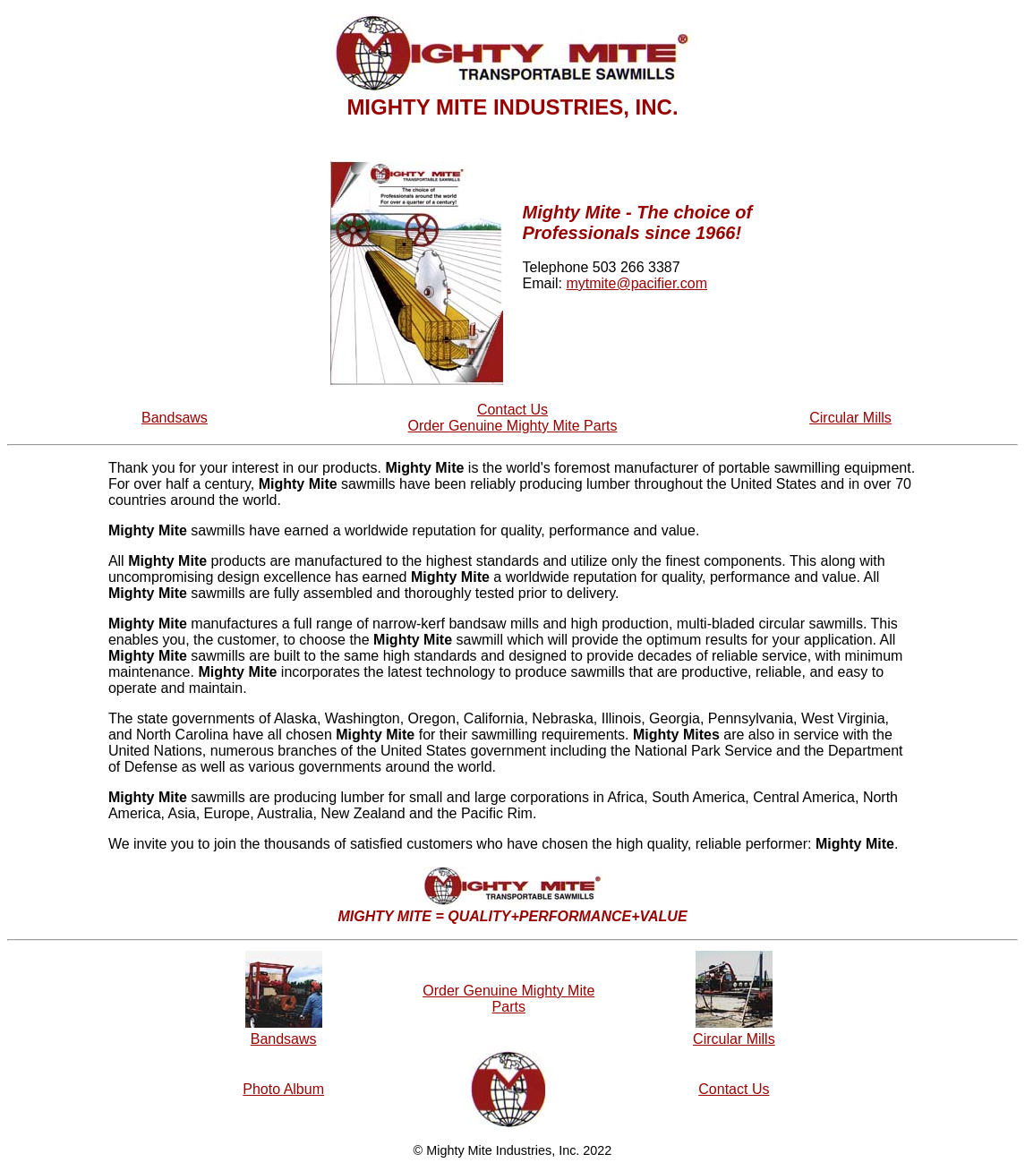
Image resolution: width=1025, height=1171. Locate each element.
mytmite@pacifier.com (636, 283)
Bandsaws (174, 417)
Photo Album (283, 1089)
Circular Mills (850, 417)
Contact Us (512, 409)
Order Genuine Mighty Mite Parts (513, 425)
